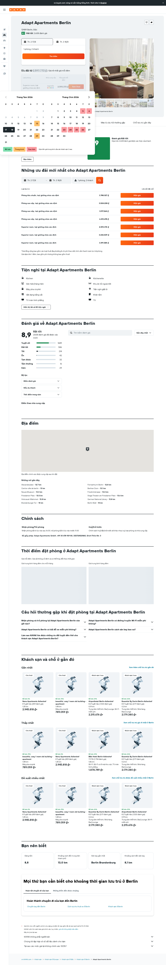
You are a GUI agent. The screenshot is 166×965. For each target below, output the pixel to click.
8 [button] (72, 72)
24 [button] (41, 90)
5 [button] (53, 72)
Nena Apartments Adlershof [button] (34, 701)
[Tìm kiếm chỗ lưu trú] (4, 23)
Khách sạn (38, 959)
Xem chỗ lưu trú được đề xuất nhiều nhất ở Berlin (133, 778)
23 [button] (79, 84)
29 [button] (72, 90)
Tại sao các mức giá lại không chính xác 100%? (89, 946)
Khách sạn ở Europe (52, 959)
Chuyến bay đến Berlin (36, 906)
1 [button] (72, 66)
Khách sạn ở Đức (68, 959)
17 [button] (41, 84)
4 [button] (47, 72)
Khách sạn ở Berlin (115, 906)
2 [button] (78, 66)
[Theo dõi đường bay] (4, 41)
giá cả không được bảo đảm (68, 929)
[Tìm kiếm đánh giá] (102, 333)
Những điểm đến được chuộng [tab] (66, 891)
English (104, 3)
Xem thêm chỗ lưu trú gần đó (141, 667)
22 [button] (72, 84)
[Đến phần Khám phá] (4, 36)
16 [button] (79, 78)
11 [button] (47, 78)
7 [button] (66, 72)
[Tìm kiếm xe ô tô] (4, 28)
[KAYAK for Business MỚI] (4, 46)
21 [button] (66, 84)
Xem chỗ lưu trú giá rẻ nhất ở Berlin (139, 722)
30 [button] (78, 90)
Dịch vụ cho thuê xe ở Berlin (79, 906)
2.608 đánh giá (40, 33)
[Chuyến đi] (4, 54)
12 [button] (54, 78)
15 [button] (73, 78)
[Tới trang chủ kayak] (17, 9)
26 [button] (54, 90)
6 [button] (60, 72)
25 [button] (47, 90)
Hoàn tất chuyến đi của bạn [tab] (37, 891)
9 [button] (78, 72)
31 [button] (41, 97)
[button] (163, 3)
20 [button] (60, 84)
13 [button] (60, 78)
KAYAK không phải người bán (89, 936)
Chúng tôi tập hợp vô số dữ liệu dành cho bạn (89, 941)
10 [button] (41, 78)
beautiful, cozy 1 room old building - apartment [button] (71, 702)
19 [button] (54, 84)
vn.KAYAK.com (26, 959)
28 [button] (66, 90)
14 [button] (66, 78)
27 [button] (60, 90)
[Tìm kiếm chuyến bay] (4, 17)
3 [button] (41, 72)
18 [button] (48, 84)
